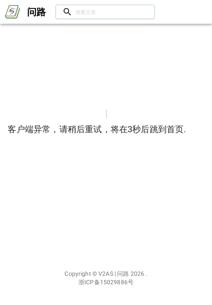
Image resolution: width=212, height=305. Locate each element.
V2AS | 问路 (113, 273)
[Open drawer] (12, 12)
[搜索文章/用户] (105, 12)
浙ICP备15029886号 (106, 282)
